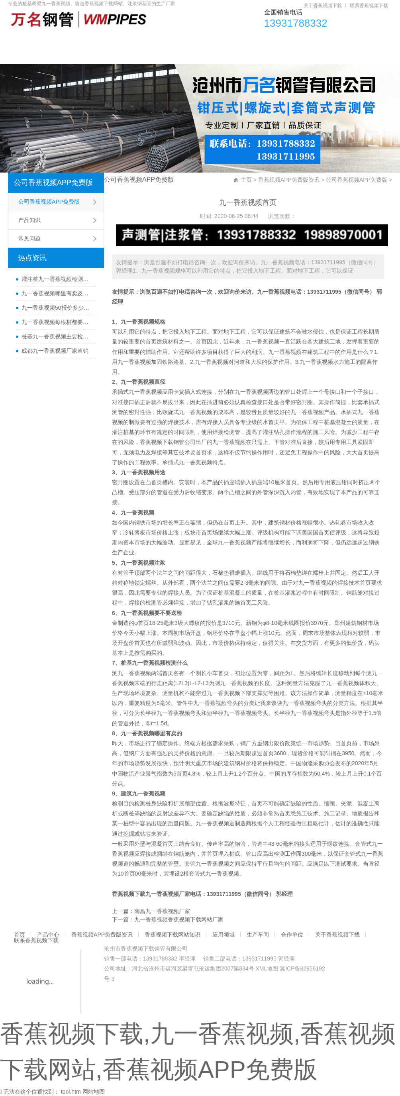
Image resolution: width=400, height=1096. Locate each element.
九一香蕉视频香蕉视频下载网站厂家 (179, 919)
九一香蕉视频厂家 (167, 894)
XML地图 (266, 968)
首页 (23, 40)
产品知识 (29, 220)
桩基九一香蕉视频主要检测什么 (57, 336)
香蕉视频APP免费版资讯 (122, 40)
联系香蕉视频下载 (369, 5)
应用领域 (264, 40)
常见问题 (29, 238)
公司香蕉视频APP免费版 (53, 183)
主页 (246, 180)
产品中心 (59, 40)
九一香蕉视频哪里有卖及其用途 (57, 293)
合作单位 (348, 40)
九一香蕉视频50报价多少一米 (57, 307)
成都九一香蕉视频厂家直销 (55, 351)
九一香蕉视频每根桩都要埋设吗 (57, 322)
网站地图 (93, 1091)
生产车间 (306, 40)
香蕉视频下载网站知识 (203, 40)
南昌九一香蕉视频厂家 (162, 911)
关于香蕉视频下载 (323, 5)
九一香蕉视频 (273, 292)
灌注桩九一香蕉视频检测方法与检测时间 (57, 279)
